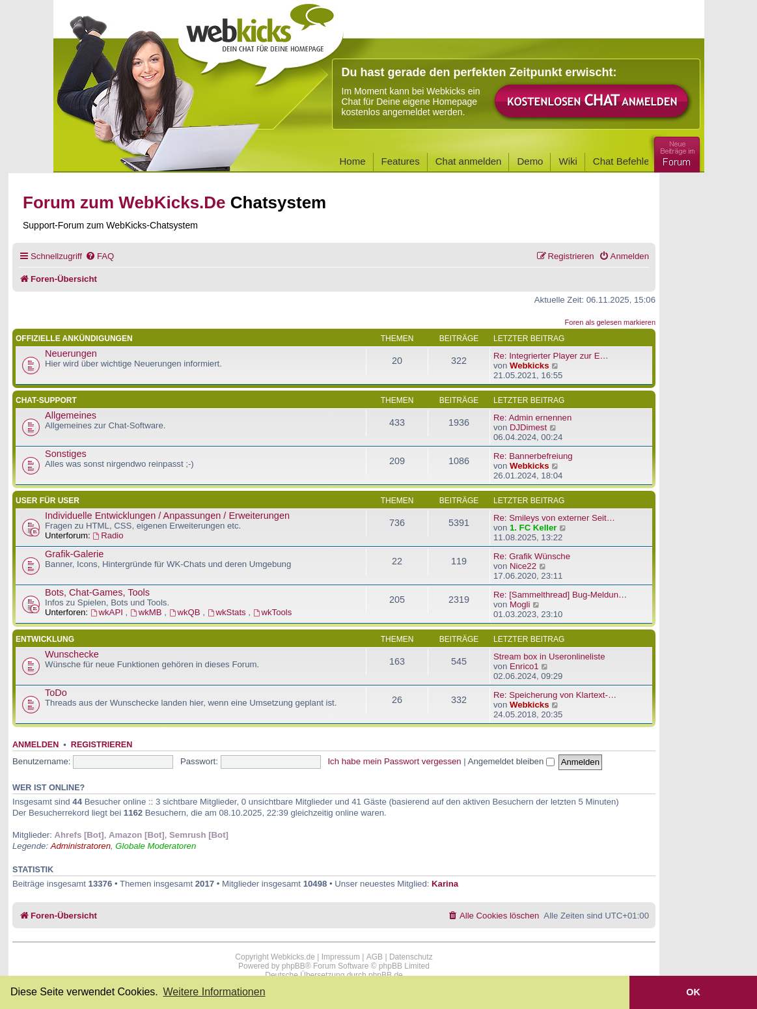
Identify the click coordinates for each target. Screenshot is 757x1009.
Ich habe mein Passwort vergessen (394, 761)
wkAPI (108, 612)
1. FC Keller (533, 527)
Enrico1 (524, 666)
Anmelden (35, 744)
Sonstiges (66, 454)
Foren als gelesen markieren (610, 322)
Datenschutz (411, 956)
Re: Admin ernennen (532, 417)
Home (353, 161)
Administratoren (81, 846)
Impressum (341, 956)
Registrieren (101, 744)
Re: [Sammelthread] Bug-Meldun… (560, 595)
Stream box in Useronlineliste (549, 656)
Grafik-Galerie (74, 554)
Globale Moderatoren (155, 846)
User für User (47, 500)
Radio (107, 535)
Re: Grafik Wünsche (531, 556)
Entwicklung (45, 639)
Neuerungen (71, 353)
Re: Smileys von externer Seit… (554, 518)
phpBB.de (385, 975)
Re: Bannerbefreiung (533, 456)
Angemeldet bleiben (511, 761)
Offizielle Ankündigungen (74, 338)
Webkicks (529, 365)
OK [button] (693, 992)
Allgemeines (70, 415)
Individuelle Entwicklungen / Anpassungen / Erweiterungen (167, 515)
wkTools (272, 612)
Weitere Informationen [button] (214, 991)
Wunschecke (72, 654)
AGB (374, 956)
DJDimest (528, 427)
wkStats (228, 612)
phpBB (293, 966)
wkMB (147, 612)
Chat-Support (46, 400)
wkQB (186, 612)
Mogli (520, 604)
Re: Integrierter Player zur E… (551, 356)
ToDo (56, 692)
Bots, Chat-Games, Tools (97, 592)
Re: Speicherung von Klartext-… (554, 695)
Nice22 (523, 566)
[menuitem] (99, 256)
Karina (445, 884)
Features (400, 161)
